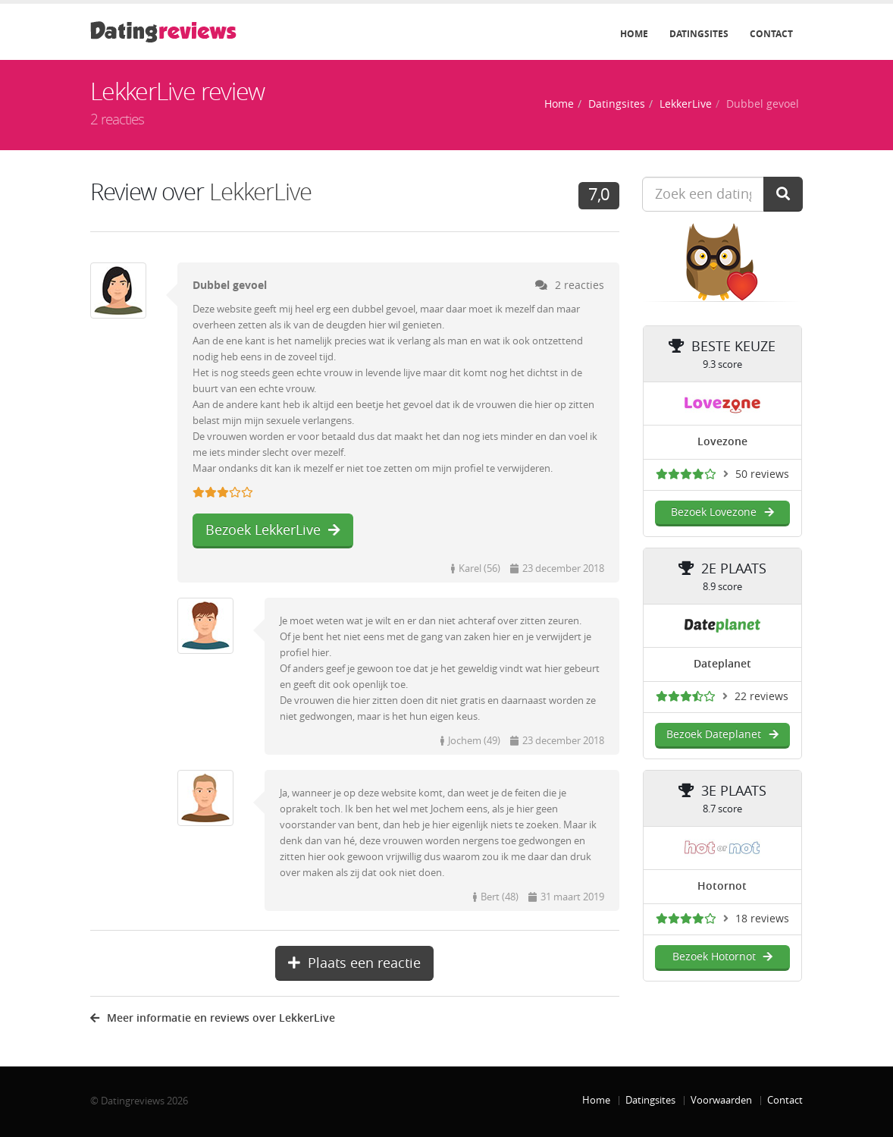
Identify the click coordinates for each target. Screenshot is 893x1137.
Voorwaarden (721, 1100)
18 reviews (762, 918)
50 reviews (762, 474)
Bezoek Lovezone (722, 512)
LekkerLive (686, 104)
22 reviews (761, 696)
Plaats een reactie (354, 963)
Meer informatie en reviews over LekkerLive (212, 1018)
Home (634, 34)
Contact (771, 34)
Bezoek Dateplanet (722, 734)
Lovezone (722, 441)
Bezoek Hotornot (722, 956)
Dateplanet (722, 664)
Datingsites (698, 34)
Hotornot (722, 886)
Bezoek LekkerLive (272, 530)
